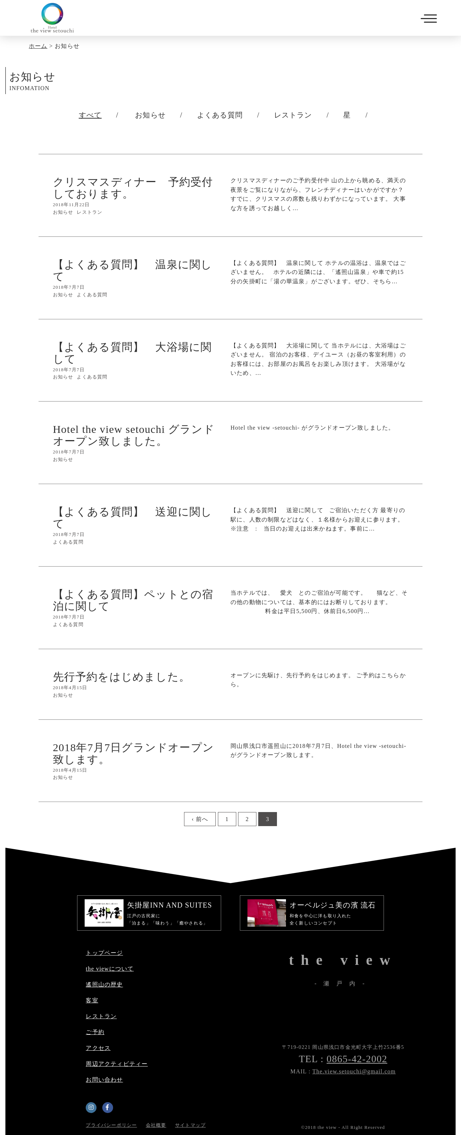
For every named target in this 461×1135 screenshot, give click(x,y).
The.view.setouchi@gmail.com (353, 1071)
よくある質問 (220, 115)
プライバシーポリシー (111, 1125)
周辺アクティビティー (117, 1064)
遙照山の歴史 (104, 984)
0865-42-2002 (357, 1059)
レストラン (293, 115)
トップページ (104, 953)
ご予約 (95, 1032)
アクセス (98, 1048)
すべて (90, 115)
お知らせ (150, 115)
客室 (92, 1000)
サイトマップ (190, 1125)
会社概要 (156, 1125)
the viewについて (110, 969)
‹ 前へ (200, 819)
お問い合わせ (104, 1080)
